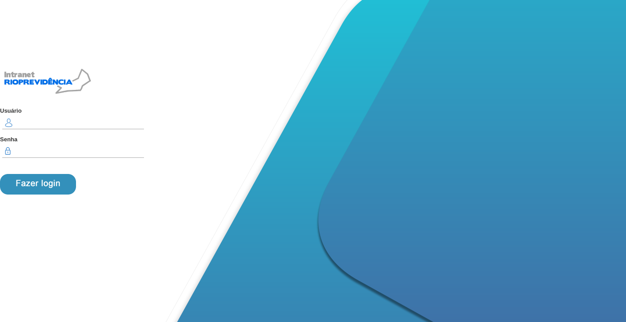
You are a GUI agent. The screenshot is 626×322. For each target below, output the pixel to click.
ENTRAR (38, 184)
